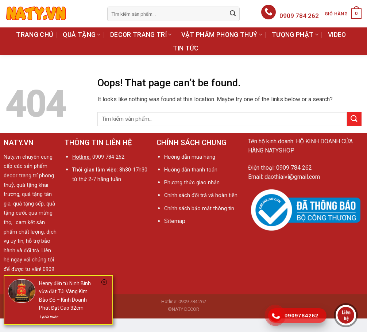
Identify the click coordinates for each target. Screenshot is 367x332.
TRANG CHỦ (34, 34)
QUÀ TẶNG (81, 34)
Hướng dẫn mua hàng (189, 157)
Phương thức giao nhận (192, 183)
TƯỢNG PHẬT (295, 34)
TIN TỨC (185, 48)
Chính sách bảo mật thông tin (199, 208)
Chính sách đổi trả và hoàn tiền (201, 195)
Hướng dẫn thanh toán (190, 170)
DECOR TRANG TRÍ (141, 34)
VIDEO (337, 34)
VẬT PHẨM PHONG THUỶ (221, 34)
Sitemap (174, 221)
